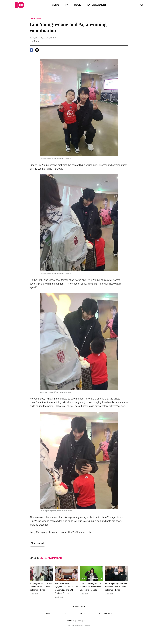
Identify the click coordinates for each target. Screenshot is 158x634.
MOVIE (77, 5)
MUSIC (55, 5)
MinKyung (35, 41)
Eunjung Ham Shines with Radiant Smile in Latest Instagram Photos (41, 586)
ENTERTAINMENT (96, 5)
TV (66, 5)
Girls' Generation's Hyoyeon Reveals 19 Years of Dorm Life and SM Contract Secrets (66, 588)
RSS (79, 621)
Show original (37, 543)
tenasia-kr (88, 621)
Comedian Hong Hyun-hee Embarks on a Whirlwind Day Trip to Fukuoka (91, 586)
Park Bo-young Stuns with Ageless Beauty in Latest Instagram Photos (116, 586)
